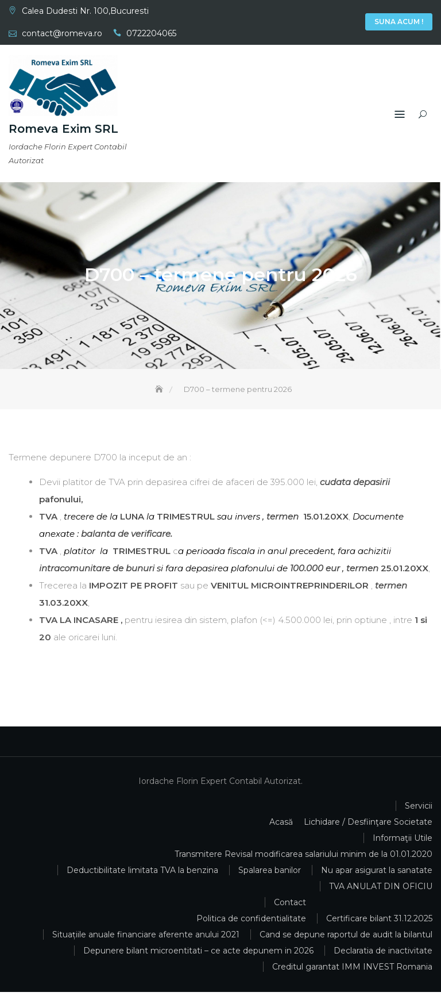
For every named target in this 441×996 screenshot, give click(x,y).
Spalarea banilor (269, 874)
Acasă (304, 23)
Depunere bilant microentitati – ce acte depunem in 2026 (198, 954)
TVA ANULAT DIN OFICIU (380, 890)
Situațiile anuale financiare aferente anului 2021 (145, 938)
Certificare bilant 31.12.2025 (379, 922)
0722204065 (151, 33)
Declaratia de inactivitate (383, 954)
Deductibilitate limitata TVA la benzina (142, 874)
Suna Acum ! (398, 21)
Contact (355, 23)
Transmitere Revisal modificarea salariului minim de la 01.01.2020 (303, 858)
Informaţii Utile (338, 23)
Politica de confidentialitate (251, 922)
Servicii (321, 23)
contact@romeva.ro (62, 33)
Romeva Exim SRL (63, 130)
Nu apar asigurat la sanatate (376, 874)
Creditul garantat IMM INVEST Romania (352, 971)
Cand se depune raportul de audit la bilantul (346, 938)
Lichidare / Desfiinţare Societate (368, 826)
